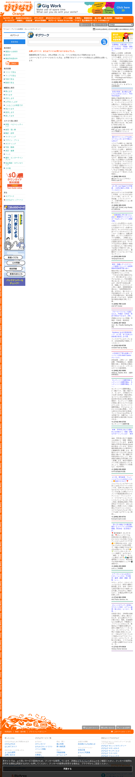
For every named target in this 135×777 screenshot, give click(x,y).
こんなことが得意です (14, 105)
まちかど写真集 (84, 752)
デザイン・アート (12, 140)
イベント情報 (40, 749)
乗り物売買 (61, 746)
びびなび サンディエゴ (110, 751)
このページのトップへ (122, 732)
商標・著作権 (20, 732)
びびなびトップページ (14, 200)
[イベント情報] (67, 18)
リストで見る (10, 72)
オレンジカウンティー (32, 29)
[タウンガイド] (38, 18)
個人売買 (60, 744)
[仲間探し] (19, 20)
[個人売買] (97, 18)
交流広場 (81, 750)
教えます (8, 91)
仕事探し (38, 755)
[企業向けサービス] (89, 20)
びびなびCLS (10, 744)
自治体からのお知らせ (86, 744)
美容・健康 (9, 151)
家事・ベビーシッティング (14, 125)
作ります (8, 95)
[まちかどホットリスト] (53, 18)
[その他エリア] (103, 20)
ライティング (10, 137)
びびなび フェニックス (110, 756)
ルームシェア (62, 755)
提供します (9, 112)
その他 (8, 168)
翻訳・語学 (9, 133)
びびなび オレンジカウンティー (113, 746)
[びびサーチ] (8, 18)
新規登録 (14, 42)
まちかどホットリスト (44, 746)
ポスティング (10, 144)
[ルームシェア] (8, 20)
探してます (9, 116)
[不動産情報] (118, 18)
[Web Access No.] (65, 20)
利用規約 (8, 732)
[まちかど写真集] (39, 20)
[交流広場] (28, 20)
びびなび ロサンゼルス (110, 748)
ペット (8, 154)
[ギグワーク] (51, 20)
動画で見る (9, 83)
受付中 (8, 55)
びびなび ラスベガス (109, 753)
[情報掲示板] (87, 18)
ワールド (6, 29)
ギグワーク (14, 35)
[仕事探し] (77, 18)
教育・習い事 (10, 130)
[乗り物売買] (107, 18)
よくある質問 (10, 752)
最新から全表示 (11, 51)
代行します (9, 98)
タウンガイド (40, 744)
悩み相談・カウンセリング (14, 164)
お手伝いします (11, 102)
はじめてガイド (11, 746)
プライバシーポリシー (37, 732)
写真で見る (9, 79)
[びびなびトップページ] (17, 8)
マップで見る (10, 76)
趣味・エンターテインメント (14, 158)
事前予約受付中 (11, 58)
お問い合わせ (10, 755)
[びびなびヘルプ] (78, 20)
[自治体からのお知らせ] (22, 18)
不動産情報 (61, 752)
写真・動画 (9, 147)
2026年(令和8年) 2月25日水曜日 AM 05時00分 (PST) (115, 29)
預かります (9, 109)
